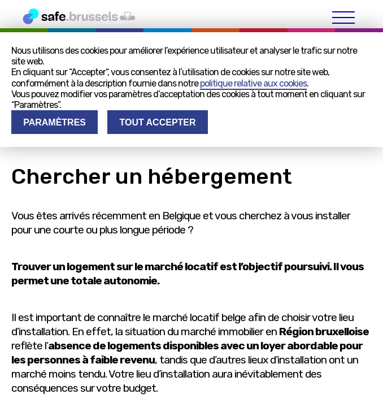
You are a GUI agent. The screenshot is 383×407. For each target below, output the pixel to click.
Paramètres (54, 122)
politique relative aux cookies (253, 83)
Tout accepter (157, 122)
